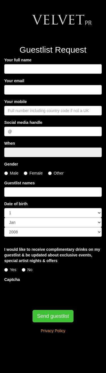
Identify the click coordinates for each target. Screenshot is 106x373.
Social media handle (23, 122)
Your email (14, 81)
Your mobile (15, 101)
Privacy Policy (53, 331)
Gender (11, 164)
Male (11, 173)
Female (33, 173)
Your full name (17, 60)
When (9, 143)
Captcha (12, 279)
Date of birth (15, 204)
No (27, 269)
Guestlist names (19, 183)
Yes (10, 269)
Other (56, 173)
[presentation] (47, 295)
